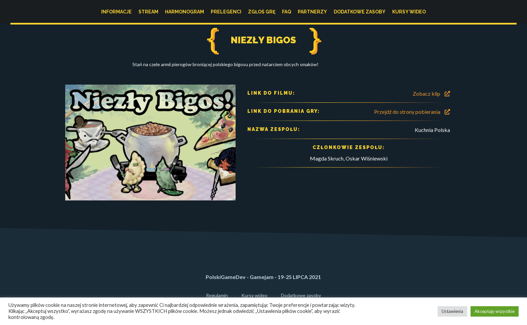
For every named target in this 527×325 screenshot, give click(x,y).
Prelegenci (226, 11)
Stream (148, 11)
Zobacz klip (431, 93)
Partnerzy (312, 11)
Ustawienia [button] (452, 311)
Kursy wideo (409, 11)
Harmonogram (184, 11)
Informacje (116, 11)
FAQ (286, 11)
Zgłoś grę (261, 11)
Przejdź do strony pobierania (412, 111)
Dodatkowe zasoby (360, 11)
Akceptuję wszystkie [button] (495, 311)
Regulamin (217, 295)
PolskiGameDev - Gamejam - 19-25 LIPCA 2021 (263, 277)
